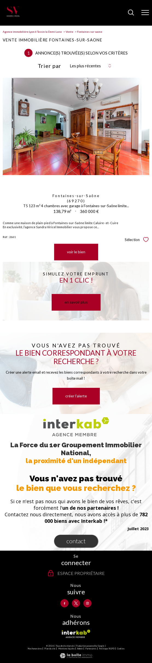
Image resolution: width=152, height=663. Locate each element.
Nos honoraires (35, 648)
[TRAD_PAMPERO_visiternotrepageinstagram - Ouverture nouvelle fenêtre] (87, 603)
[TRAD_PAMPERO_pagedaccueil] (13, 16)
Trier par (49, 65)
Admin (80, 648)
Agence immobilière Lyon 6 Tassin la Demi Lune (32, 31)
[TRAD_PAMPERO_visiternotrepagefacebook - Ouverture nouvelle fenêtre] (64, 603)
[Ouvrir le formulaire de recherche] (131, 13)
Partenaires (90, 648)
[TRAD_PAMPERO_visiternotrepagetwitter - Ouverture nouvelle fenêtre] (76, 603)
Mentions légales (66, 648)
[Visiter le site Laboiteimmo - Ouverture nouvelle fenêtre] (76, 657)
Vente (69, 31)
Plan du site (49, 648)
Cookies (120, 648)
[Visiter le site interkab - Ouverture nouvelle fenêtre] (76, 634)
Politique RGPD (107, 648)
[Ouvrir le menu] (145, 13)
